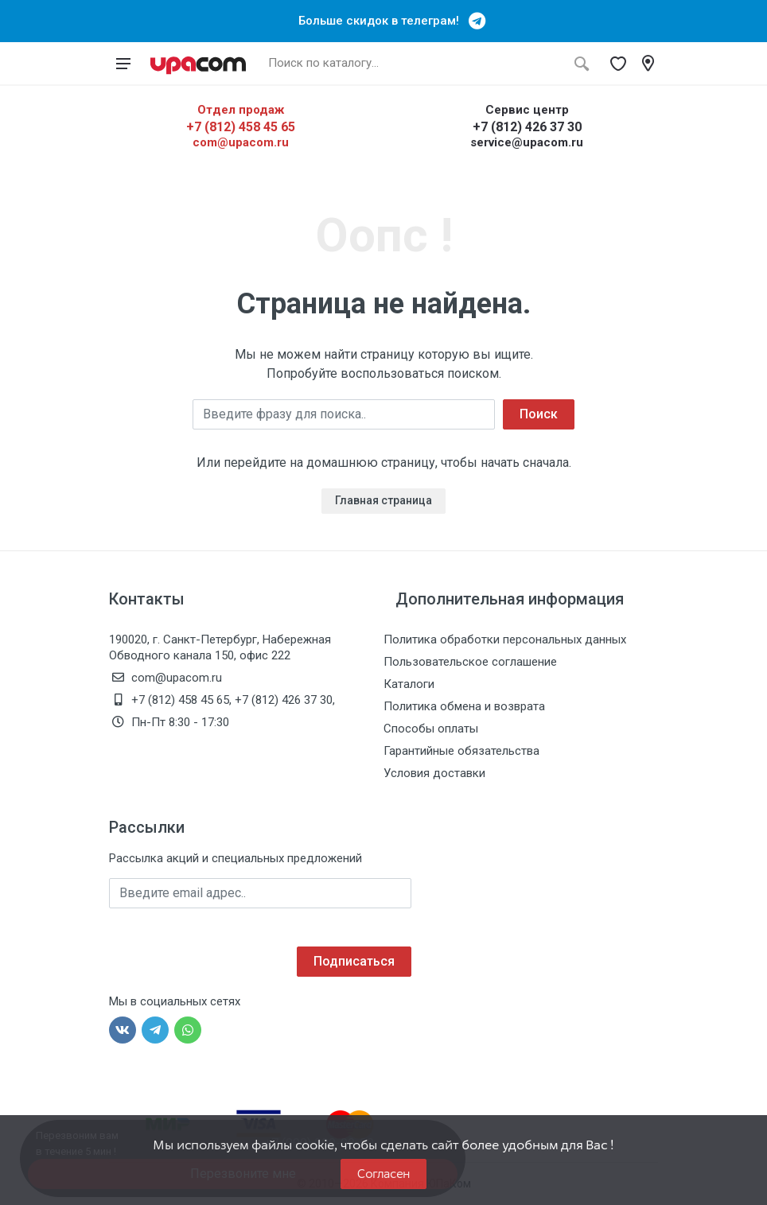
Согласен (383, 1173)
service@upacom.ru (526, 142)
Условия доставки (434, 773)
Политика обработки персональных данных (505, 639)
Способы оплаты (431, 728)
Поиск (539, 414)
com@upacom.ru (241, 142)
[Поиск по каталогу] (413, 63)
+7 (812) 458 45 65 (240, 126)
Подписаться (354, 961)
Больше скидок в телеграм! (383, 21)
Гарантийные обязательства (461, 751)
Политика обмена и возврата (464, 706)
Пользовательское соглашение (470, 662)
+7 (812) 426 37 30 (527, 126)
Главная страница (383, 500)
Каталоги (409, 684)
